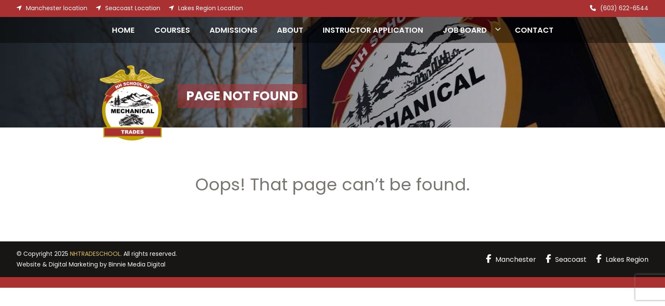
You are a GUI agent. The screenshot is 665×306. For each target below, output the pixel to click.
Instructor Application (373, 30)
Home (123, 30)
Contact (534, 30)
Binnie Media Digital (137, 264)
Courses (172, 30)
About (290, 30)
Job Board (465, 30)
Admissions (233, 30)
